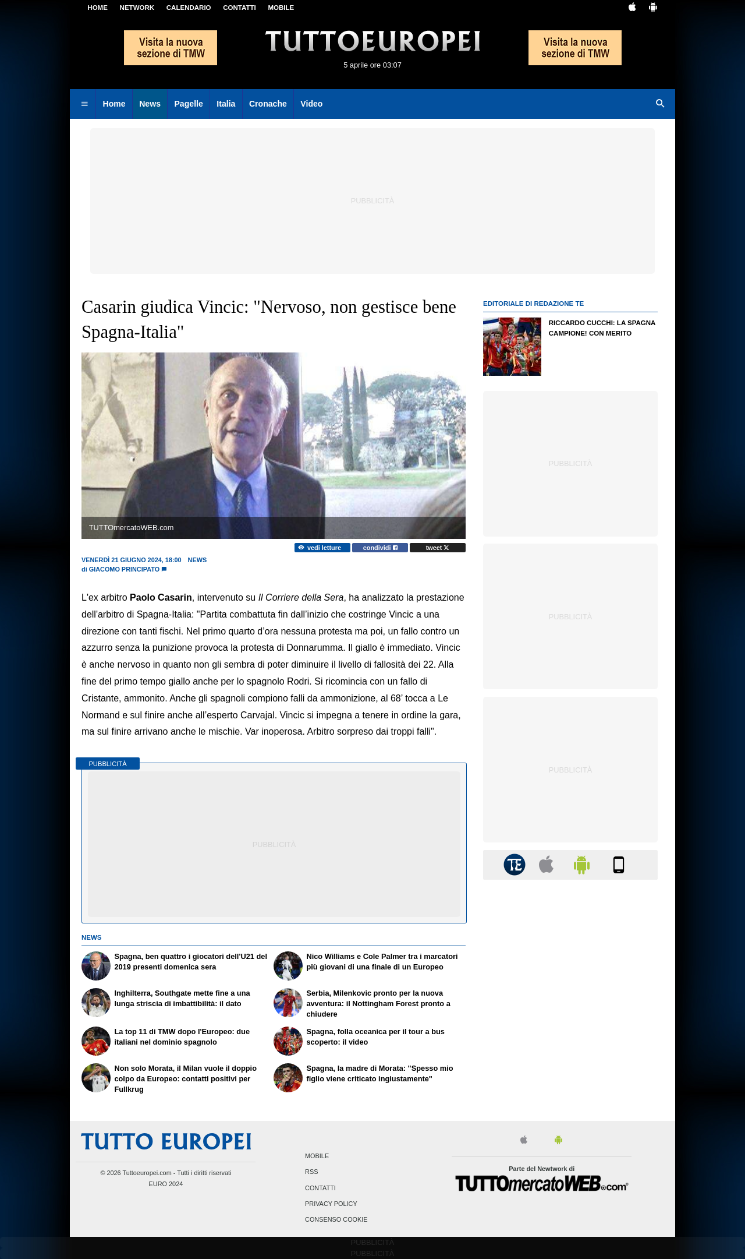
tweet (438, 547)
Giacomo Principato (124, 569)
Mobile (317, 1156)
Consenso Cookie (336, 1219)
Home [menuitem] (114, 103)
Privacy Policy (331, 1203)
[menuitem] (84, 104)
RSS (311, 1172)
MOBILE (281, 7)
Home (97, 7)
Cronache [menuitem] (268, 103)
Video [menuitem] (311, 103)
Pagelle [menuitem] (188, 103)
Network (137, 7)
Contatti (320, 1187)
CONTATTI (239, 7)
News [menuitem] (150, 103)
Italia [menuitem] (226, 103)
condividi (380, 547)
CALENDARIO (188, 7)
